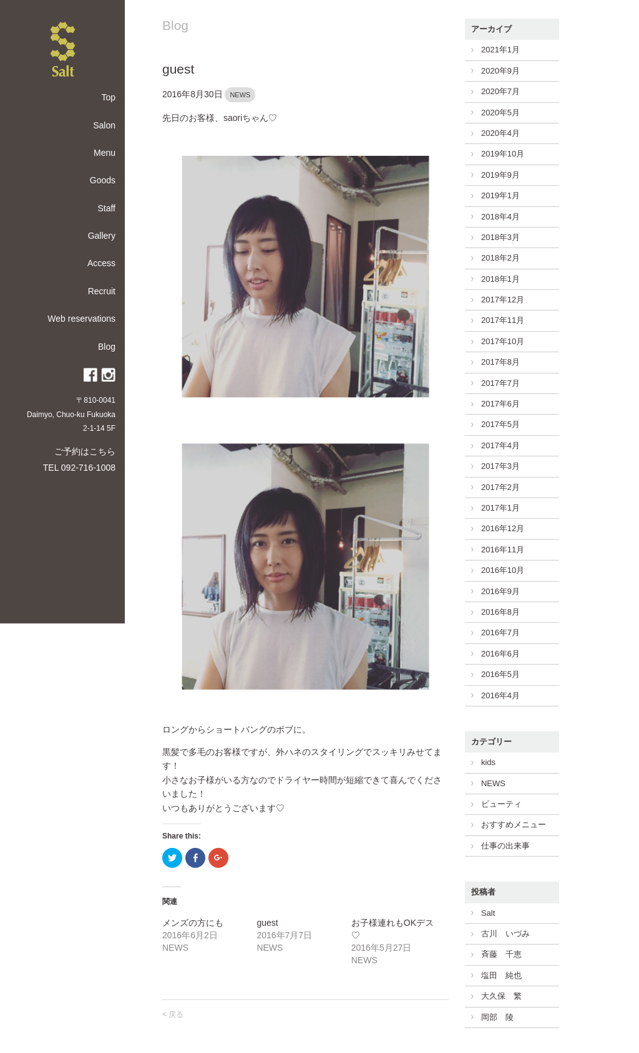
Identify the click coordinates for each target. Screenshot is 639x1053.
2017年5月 (500, 424)
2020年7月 (500, 91)
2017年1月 (500, 507)
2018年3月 (500, 237)
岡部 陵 (497, 1017)
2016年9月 (500, 591)
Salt (488, 913)
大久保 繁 (501, 996)
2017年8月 (500, 362)
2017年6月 (500, 403)
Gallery (101, 236)
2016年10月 (502, 570)
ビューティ (501, 804)
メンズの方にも (192, 923)
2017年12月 (502, 299)
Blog (106, 347)
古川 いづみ (505, 933)
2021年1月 (500, 49)
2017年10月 (502, 341)
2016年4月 (500, 695)
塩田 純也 (501, 975)
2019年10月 (502, 153)
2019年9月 (500, 175)
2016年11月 (502, 549)
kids (488, 762)
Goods (102, 180)
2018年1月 (500, 279)
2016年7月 (500, 632)
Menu (104, 153)
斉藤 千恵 (501, 954)
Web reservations (81, 319)
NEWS (240, 95)
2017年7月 (500, 383)
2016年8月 (500, 612)
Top (108, 97)
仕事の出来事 (505, 845)
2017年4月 (500, 445)
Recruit (101, 291)
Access (101, 263)
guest (178, 69)
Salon (104, 125)
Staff (106, 208)
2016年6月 (500, 653)
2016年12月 (502, 528)
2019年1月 (500, 195)
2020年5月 (500, 112)
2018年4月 (500, 216)
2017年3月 (500, 466)
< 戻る (172, 1014)
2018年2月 (500, 257)
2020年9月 (500, 70)
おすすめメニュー (513, 824)
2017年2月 (500, 487)
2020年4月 (500, 133)
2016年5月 (500, 674)
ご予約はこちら (84, 451)
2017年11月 (502, 320)
